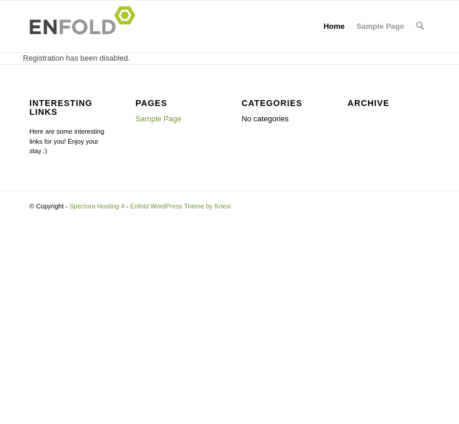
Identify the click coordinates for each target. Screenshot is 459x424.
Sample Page (380, 26)
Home (334, 26)
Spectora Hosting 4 (97, 206)
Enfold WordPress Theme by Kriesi (180, 206)
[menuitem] (420, 26)
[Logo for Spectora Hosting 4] (85, 26)
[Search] (420, 26)
